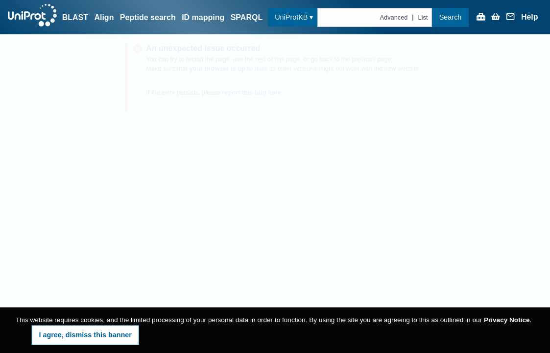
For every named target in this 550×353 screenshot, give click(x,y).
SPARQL (247, 17)
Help (529, 17)
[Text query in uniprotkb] (374, 17)
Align (104, 17)
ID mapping (203, 17)
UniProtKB (291, 17)
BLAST (75, 17)
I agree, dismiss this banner (85, 335)
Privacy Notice (507, 320)
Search (450, 17)
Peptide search (148, 17)
